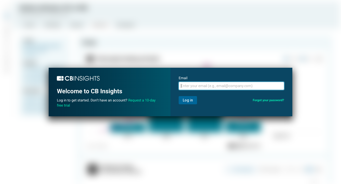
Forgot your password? (268, 100)
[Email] (231, 86)
